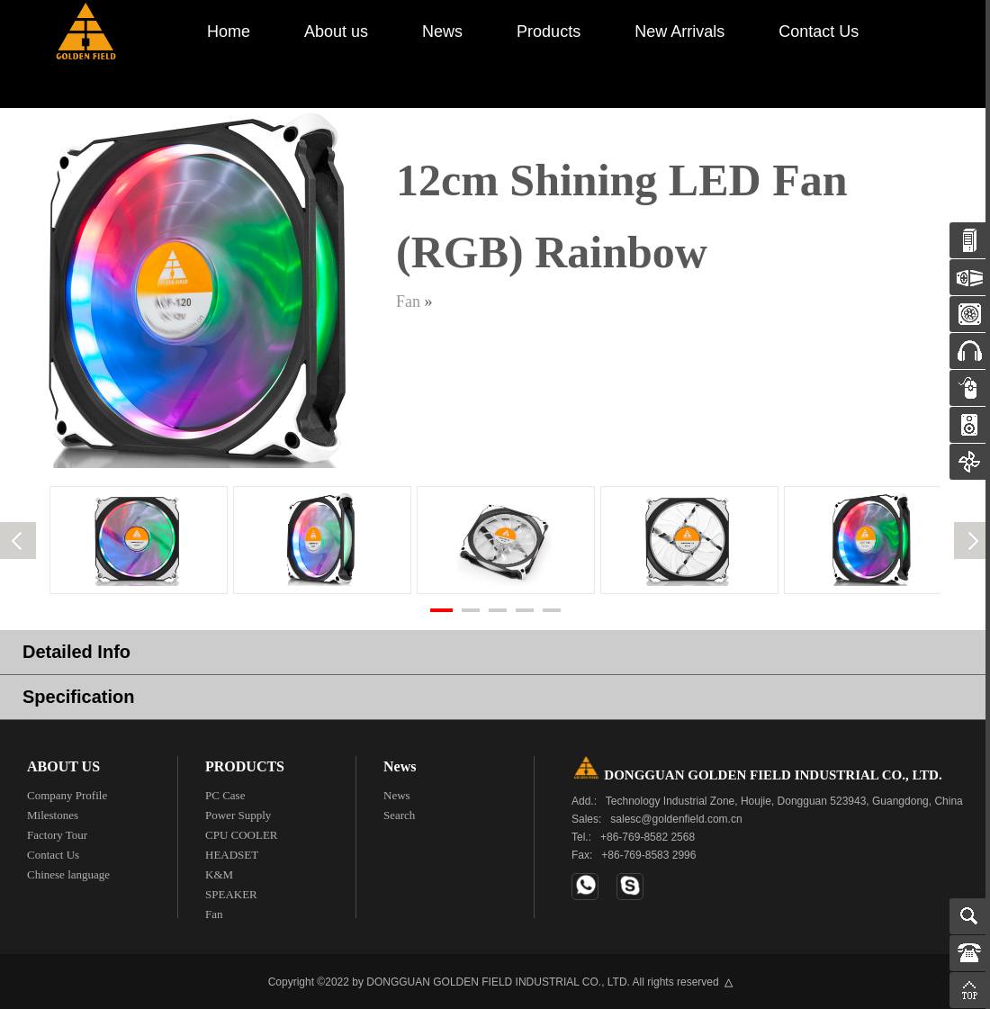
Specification (78, 697)
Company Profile (67, 795)
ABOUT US (63, 766)
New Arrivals (679, 32)
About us (336, 32)
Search (399, 815)
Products (548, 32)
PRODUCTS (244, 766)
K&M (219, 874)
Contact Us (818, 32)
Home (228, 32)
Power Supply (238, 815)
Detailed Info (76, 652)
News (442, 32)
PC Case (225, 795)
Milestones (52, 815)
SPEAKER (231, 894)
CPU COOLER (241, 835)
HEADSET (231, 854)
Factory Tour (57, 835)
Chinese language (68, 874)
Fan (408, 302)
